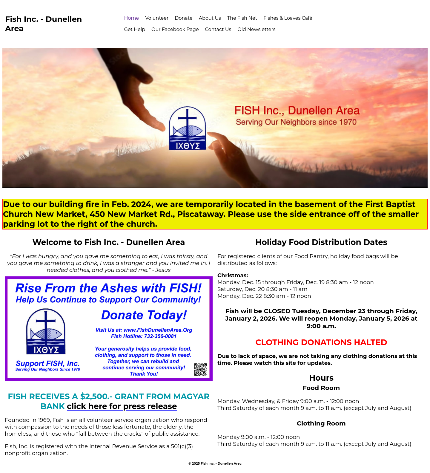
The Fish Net (242, 18)
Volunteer (156, 18)
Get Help (134, 29)
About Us (210, 18)
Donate (183, 18)
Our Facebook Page (175, 29)
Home (131, 18)
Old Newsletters (256, 29)
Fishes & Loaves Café (287, 18)
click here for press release (122, 406)
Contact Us (218, 29)
